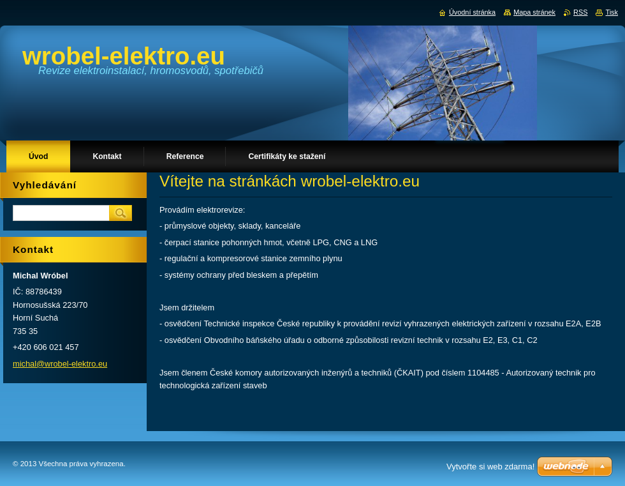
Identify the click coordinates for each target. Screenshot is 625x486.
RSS (580, 12)
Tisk (611, 12)
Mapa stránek (534, 12)
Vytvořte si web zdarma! (490, 466)
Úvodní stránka (472, 12)
